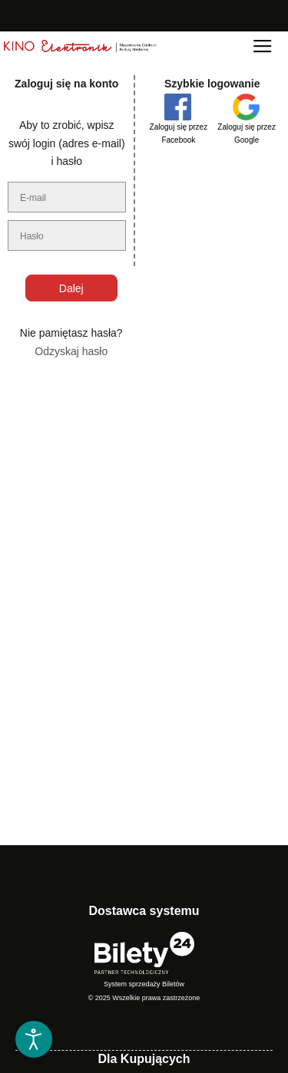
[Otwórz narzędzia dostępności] (33, 1039)
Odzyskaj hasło (71, 351)
